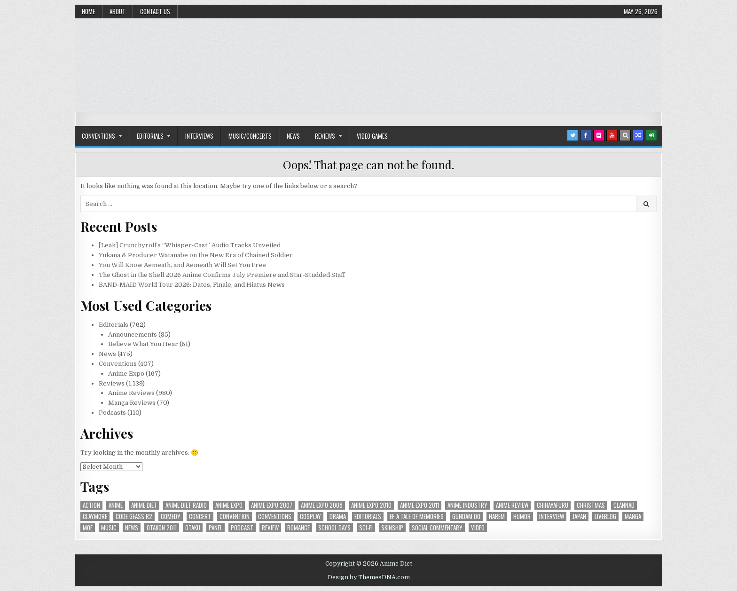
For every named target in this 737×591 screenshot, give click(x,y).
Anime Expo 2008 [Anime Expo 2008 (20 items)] (322, 505)
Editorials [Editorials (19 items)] (367, 516)
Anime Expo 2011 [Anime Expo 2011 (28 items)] (419, 505)
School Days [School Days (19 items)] (334, 527)
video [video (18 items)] (478, 527)
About (117, 11)
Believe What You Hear (143, 343)
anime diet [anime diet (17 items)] (144, 505)
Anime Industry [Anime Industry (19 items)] (467, 505)
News (293, 136)
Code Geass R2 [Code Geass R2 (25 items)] (134, 516)
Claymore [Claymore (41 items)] (95, 516)
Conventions (98, 136)
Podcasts (112, 412)
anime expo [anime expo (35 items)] (229, 505)
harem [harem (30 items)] (497, 516)
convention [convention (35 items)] (235, 516)
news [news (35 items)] (131, 527)
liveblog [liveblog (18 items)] (605, 516)
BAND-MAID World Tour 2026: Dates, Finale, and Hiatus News (192, 284)
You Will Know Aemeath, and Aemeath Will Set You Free (182, 264)
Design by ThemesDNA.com (369, 577)
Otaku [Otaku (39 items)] (192, 527)
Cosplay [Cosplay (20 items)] (310, 516)
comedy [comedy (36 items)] (170, 516)
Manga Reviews (132, 402)
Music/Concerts (250, 136)
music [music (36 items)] (109, 527)
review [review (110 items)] (270, 527)
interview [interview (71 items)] (551, 516)
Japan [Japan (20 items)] (579, 516)
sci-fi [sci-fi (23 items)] (366, 527)
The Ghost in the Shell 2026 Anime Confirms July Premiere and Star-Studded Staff (222, 274)
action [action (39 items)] (91, 505)
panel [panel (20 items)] (215, 527)
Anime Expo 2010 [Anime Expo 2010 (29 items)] (371, 505)
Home (88, 11)
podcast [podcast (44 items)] (242, 527)
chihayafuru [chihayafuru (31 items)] (552, 505)
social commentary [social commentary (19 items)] (437, 527)
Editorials (150, 136)
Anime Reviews (131, 392)
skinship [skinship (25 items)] (392, 527)
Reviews (325, 136)
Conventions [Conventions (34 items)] (274, 516)
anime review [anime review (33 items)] (512, 505)
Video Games (372, 136)
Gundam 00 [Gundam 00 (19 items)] (466, 516)
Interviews (199, 136)
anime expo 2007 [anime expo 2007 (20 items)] (271, 505)
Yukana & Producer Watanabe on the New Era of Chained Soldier (196, 255)
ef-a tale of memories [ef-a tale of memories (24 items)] (417, 516)
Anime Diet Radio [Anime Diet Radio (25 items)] (186, 505)
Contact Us (155, 11)
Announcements (132, 334)
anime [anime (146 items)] (116, 505)
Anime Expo (126, 373)
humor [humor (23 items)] (522, 516)
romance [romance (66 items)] (298, 527)
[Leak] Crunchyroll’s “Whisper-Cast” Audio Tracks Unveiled (190, 245)
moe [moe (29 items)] (88, 527)
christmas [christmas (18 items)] (591, 505)
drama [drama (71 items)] (337, 516)
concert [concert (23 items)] (200, 516)
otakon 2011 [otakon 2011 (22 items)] (162, 527)
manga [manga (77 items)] (633, 516)
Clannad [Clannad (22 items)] (624, 505)
